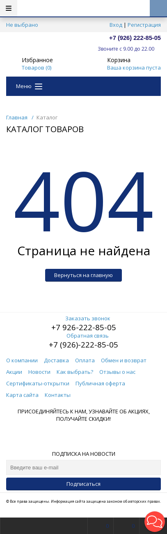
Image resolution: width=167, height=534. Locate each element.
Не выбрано (24, 24)
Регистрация (144, 24)
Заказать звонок (83, 318)
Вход (116, 24)
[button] (154, 521)
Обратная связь (83, 335)
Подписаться (83, 483)
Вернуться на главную (83, 275)
